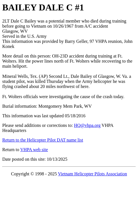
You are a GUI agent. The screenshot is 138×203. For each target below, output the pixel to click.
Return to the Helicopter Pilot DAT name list (42, 140)
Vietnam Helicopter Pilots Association (92, 173)
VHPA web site (34, 149)
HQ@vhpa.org (87, 125)
